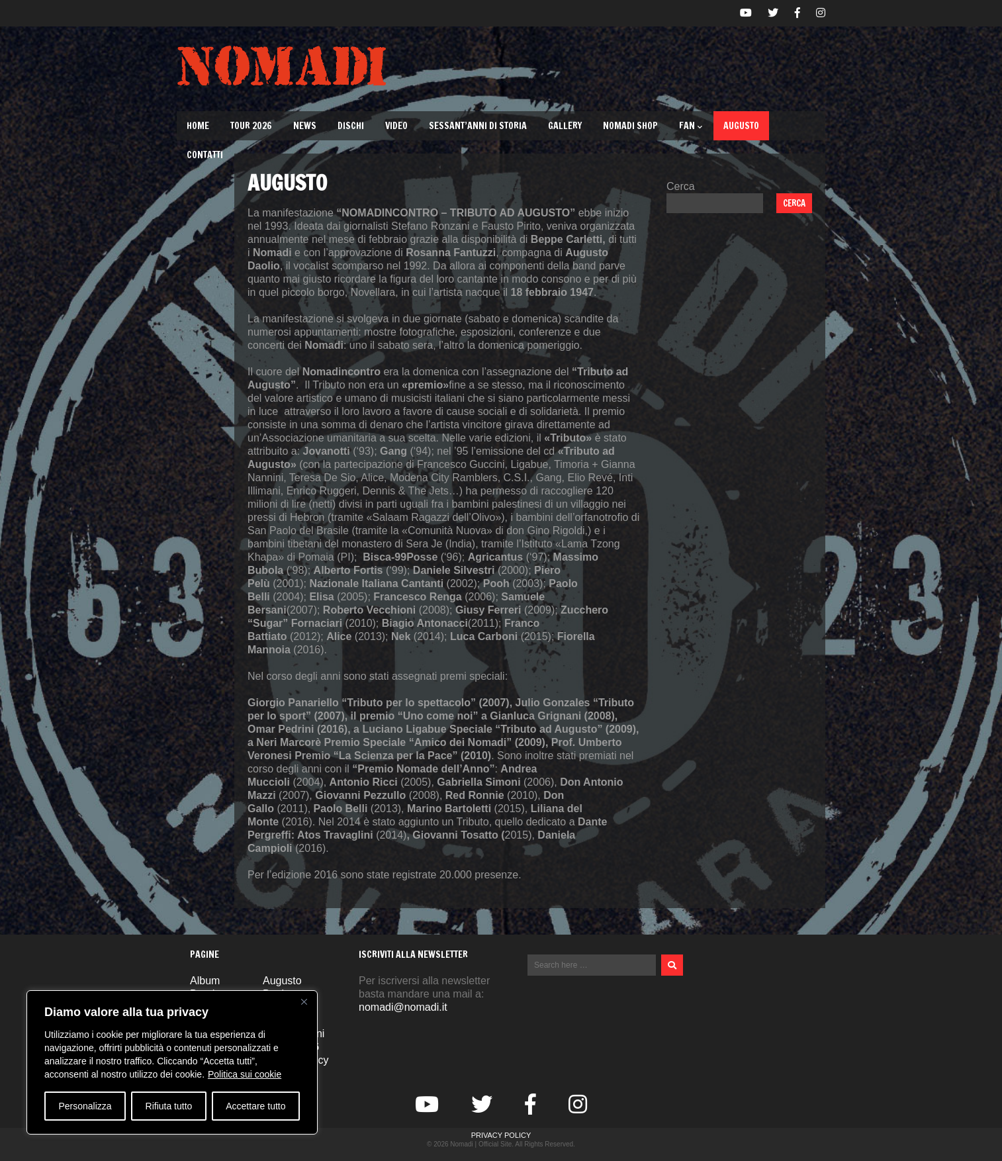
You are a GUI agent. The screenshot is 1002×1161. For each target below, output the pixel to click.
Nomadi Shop (630, 125)
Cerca (680, 186)
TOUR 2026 (251, 125)
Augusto (741, 125)
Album (205, 980)
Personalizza (84, 1106)
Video (396, 125)
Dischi (351, 125)
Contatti (205, 155)
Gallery (565, 125)
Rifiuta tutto (169, 1106)
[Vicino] (304, 1001)
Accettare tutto (255, 1106)
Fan (690, 125)
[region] (172, 1062)
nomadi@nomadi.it (403, 1007)
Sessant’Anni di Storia (478, 125)
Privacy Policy (501, 1135)
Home (198, 125)
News (304, 125)
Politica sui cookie (244, 1074)
